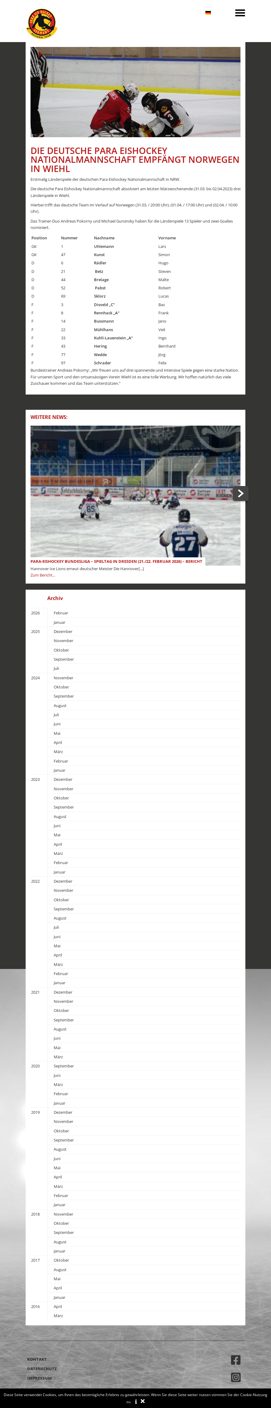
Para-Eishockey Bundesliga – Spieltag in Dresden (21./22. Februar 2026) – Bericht (116, 561)
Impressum (39, 1378)
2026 (35, 613)
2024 (35, 678)
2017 (35, 1260)
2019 (35, 1112)
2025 (35, 631)
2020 (35, 1066)
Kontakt (37, 1359)
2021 (35, 992)
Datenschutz (42, 1368)
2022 (35, 881)
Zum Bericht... (43, 575)
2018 (35, 1214)
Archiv (55, 598)
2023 (35, 779)
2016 (35, 1306)
